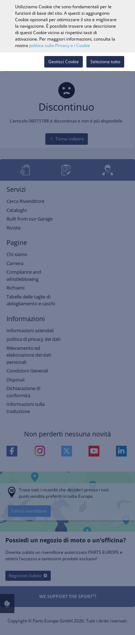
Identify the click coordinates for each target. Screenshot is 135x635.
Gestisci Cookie (63, 62)
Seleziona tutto (105, 62)
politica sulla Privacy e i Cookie (59, 45)
